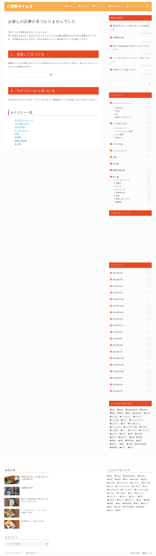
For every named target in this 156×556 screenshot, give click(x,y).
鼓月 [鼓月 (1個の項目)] (131, 447)
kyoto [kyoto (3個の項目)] (113, 413)
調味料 (133, 202)
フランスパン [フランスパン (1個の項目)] (145, 430)
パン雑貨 (133, 134)
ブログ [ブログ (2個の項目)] (123, 434)
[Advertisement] (130, 238)
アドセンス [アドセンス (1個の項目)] (138, 416)
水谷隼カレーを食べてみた (124, 70)
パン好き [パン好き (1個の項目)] (144, 427)
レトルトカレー (22, 130)
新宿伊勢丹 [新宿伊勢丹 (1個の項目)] (130, 440)
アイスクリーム (133, 180)
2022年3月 (132, 279)
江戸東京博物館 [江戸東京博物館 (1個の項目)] (141, 444)
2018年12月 (132, 358)
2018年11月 (132, 364)
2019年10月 (132, 312)
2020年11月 (132, 299)
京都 (17, 134)
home (68, 6)
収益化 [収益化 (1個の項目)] (114, 440)
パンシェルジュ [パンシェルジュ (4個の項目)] (116, 427)
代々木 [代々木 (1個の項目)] (114, 437)
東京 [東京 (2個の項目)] (139, 440)
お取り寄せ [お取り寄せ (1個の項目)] (138, 413)
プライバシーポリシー (14, 553)
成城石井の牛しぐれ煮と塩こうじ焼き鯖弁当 (131, 27)
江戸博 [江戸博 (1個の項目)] (130, 444)
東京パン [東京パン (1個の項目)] (114, 444)
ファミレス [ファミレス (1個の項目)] (133, 430)
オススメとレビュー (24, 120)
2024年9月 (132, 273)
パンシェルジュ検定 (133, 131)
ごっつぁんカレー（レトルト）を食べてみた (131, 59)
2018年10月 (132, 371)
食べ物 (83, 6)
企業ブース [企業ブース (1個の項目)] (123, 437)
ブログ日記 (20, 127)
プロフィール (133, 6)
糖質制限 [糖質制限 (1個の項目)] (114, 447)
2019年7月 (132, 325)
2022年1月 (132, 286)
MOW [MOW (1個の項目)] (121, 413)
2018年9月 (132, 377)
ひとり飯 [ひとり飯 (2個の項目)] (114, 416)
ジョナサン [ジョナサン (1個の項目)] (115, 423)
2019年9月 (132, 318)
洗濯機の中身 (118, 38)
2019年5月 (132, 332)
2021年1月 (132, 292)
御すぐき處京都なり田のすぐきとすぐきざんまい (131, 47)
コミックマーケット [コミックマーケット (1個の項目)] (137, 420)
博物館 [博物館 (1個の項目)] (140, 437)
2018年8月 (132, 384)
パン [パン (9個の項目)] (124, 423)
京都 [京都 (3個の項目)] (131, 434)
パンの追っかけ (22, 123)
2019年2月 (132, 345)
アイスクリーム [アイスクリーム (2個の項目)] (126, 416)
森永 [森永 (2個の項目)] (122, 444)
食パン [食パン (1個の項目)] (123, 447)
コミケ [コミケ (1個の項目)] (125, 420)
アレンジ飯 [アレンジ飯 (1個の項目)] (115, 420)
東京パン (133, 138)
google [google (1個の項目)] (121, 410)
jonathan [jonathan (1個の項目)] (144, 410)
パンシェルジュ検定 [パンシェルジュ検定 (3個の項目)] (131, 427)
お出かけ (98, 6)
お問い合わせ (30, 553)
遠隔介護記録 (21, 141)
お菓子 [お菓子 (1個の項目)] (148, 413)
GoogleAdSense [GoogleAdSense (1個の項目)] (132, 410)
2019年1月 (132, 351)
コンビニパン (133, 128)
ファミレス (133, 189)
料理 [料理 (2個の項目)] (121, 440)
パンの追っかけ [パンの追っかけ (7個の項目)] (134, 423)
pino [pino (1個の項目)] (129, 413)
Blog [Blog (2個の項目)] (113, 410)
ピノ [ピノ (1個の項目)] (124, 430)
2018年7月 (132, 391)
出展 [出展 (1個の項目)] (132, 437)
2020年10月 (132, 305)
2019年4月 (132, 338)
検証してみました (133, 117)
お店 (133, 111)
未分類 (18, 137)
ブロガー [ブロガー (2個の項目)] (114, 434)
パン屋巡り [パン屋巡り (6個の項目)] (115, 430)
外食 (133, 196)
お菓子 (133, 183)
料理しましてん (133, 199)
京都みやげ (114, 6)
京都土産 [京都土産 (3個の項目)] (139, 434)
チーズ (133, 186)
